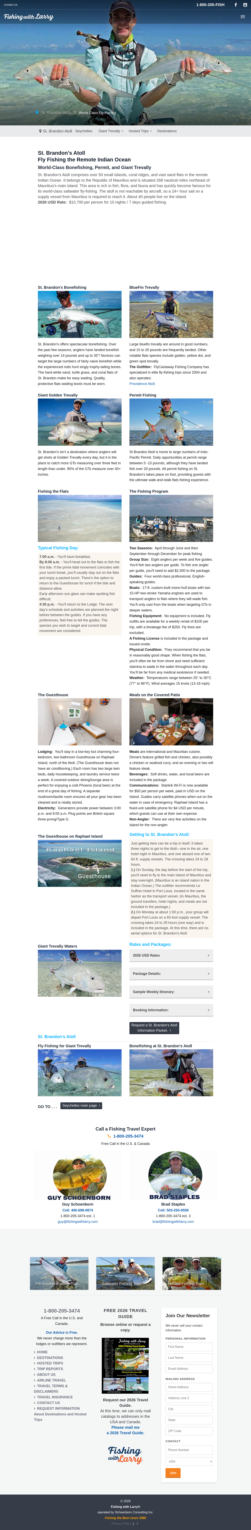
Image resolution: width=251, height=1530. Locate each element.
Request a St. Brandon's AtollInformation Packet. (154, 1027)
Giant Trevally (71, 131)
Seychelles (45, 131)
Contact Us (10, 4)
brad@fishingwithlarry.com (173, 1222)
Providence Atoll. (142, 384)
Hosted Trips (100, 131)
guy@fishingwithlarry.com (78, 1222)
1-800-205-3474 (126, 1136)
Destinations (128, 131)
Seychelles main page (81, 1105)
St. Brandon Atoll (55, 112)
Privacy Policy (121, 1523)
